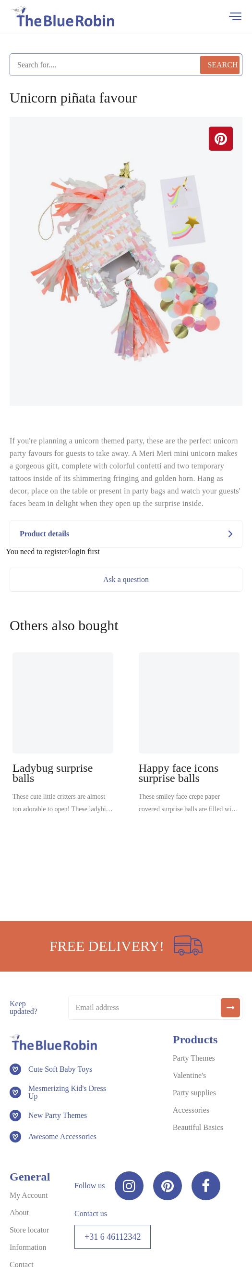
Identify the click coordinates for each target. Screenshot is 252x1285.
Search (222, 65)
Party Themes (194, 1058)
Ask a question (126, 579)
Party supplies (194, 1093)
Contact (22, 1264)
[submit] (230, 1007)
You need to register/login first (53, 552)
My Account (29, 1195)
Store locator (29, 1230)
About (19, 1212)
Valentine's (189, 1075)
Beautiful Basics (198, 1127)
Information (28, 1247)
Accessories (191, 1110)
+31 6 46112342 (112, 1237)
